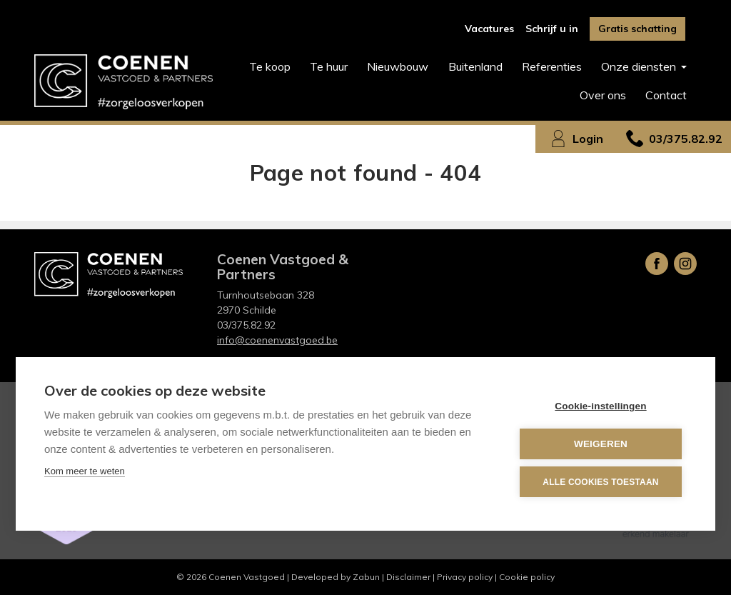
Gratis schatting (637, 28)
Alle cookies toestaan (600, 482)
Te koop (270, 66)
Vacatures (489, 28)
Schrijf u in (551, 28)
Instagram (685, 263)
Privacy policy (465, 576)
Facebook (656, 263)
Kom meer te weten (84, 471)
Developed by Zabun (335, 576)
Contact (666, 95)
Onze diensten (640, 66)
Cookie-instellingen (600, 406)
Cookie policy (527, 576)
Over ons (603, 95)
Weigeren (600, 444)
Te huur (329, 66)
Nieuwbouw (397, 66)
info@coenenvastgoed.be (277, 340)
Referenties (552, 66)
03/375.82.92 (246, 325)
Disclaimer (408, 576)
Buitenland (475, 66)
